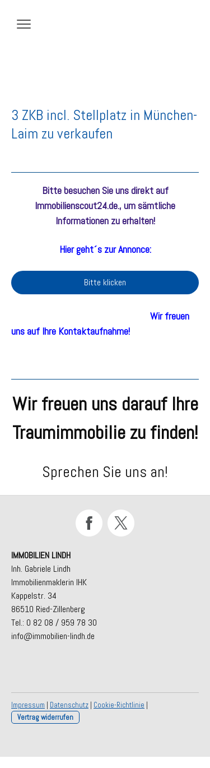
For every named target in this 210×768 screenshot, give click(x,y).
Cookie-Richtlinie (119, 705)
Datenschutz (69, 705)
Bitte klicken (105, 282)
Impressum (28, 705)
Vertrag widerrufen (45, 717)
